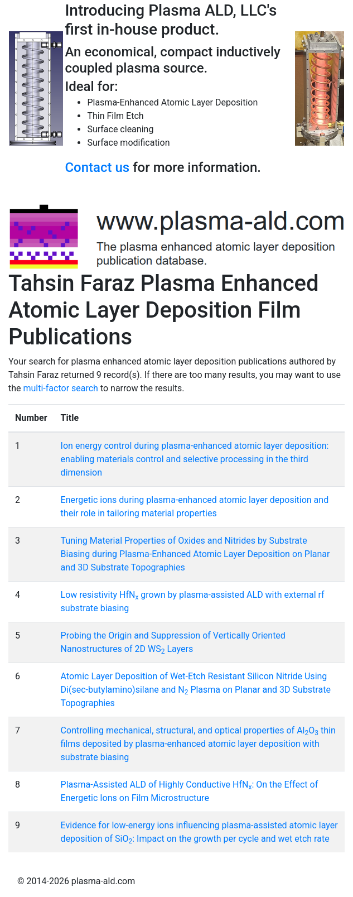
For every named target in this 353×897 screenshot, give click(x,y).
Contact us (97, 167)
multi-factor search (60, 388)
